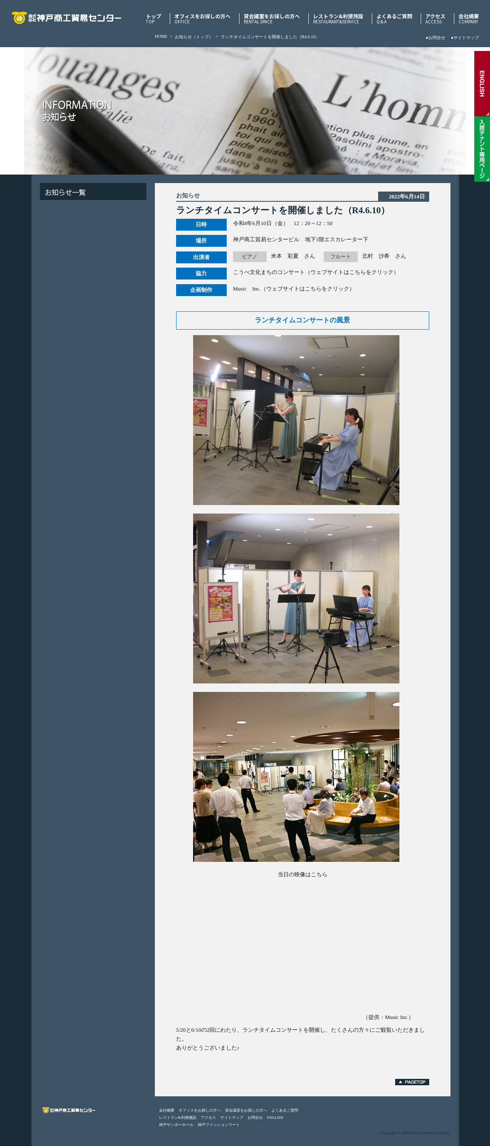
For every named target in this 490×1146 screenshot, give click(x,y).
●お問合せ (435, 37)
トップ (153, 18)
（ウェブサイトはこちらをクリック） (352, 272)
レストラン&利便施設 (338, 18)
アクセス (435, 18)
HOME (161, 36)
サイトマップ (231, 1117)
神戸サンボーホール (176, 1125)
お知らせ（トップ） (194, 36)
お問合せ (255, 1117)
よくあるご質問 (394, 18)
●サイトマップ (465, 37)
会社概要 (469, 18)
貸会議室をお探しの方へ (272, 18)
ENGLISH (275, 1117)
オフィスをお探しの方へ (202, 18)
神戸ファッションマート (219, 1125)
